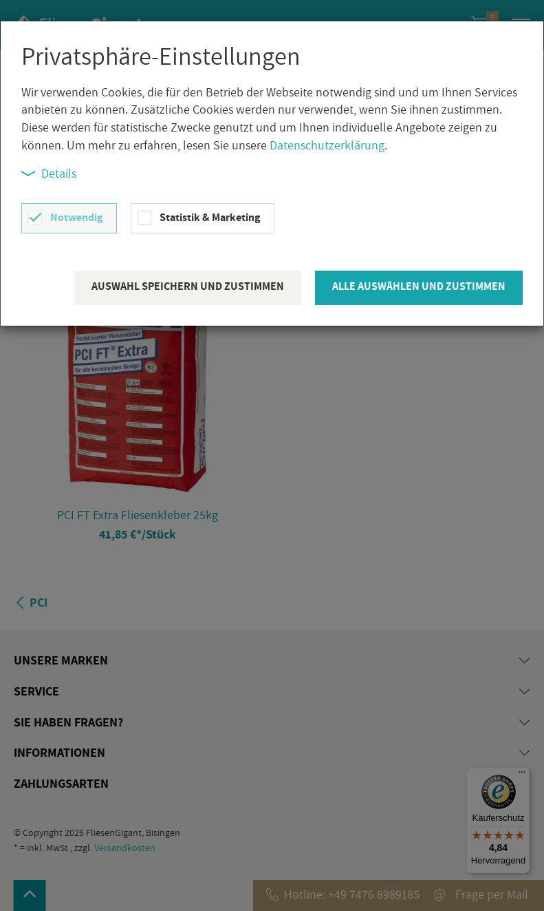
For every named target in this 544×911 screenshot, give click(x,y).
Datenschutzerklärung (327, 145)
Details (48, 173)
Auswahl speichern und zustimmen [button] (187, 286)
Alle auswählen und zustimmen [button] (418, 286)
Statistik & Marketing (210, 217)
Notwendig (76, 217)
